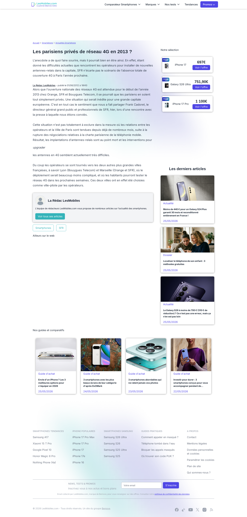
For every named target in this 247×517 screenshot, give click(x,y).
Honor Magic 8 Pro (44, 456)
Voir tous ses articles (50, 216)
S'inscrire (170, 485)
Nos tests (172, 4)
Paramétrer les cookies (200, 459)
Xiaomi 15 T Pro (42, 443)
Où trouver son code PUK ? (157, 456)
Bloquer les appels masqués (158, 449)
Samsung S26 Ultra (115, 437)
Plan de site (194, 466)
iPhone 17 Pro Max (83, 437)
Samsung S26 (112, 443)
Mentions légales (197, 443)
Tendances (191, 4)
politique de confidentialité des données (172, 494)
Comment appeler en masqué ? (159, 437)
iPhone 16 (78, 462)
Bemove (106, 508)
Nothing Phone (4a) (44, 462)
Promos (209, 4)
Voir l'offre (201, 67)
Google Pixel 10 (42, 449)
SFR (61, 227)
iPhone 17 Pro (80, 443)
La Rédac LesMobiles (44, 85)
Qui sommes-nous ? (198, 472)
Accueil (36, 43)
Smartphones (43, 227)
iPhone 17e (78, 456)
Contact (191, 437)
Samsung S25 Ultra (115, 449)
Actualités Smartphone (65, 43)
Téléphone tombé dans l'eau (158, 443)
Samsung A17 (41, 437)
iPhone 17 (78, 449)
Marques (153, 4)
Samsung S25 (112, 456)
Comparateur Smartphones (123, 4)
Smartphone (47, 43)
